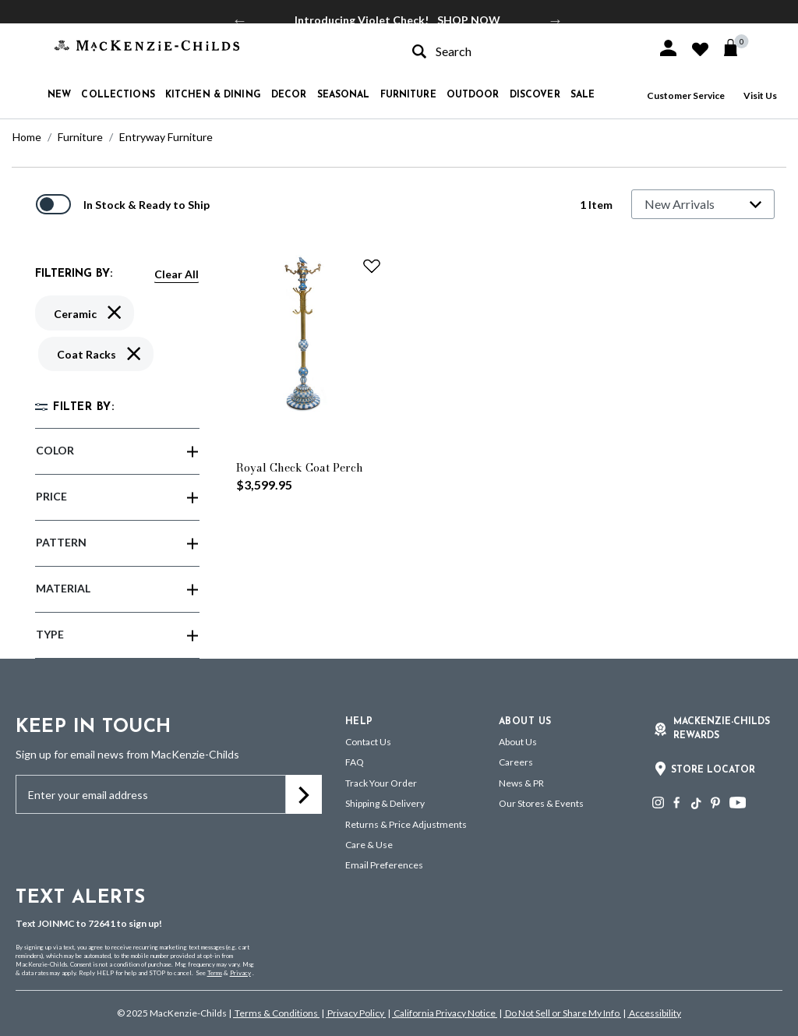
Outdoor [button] (473, 95)
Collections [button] (117, 95)
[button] (668, 48)
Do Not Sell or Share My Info (562, 1013)
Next (555, 20)
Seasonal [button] (343, 95)
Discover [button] (535, 95)
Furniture (80, 136)
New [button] (59, 95)
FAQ (354, 762)
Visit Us (760, 95)
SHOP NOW (468, 20)
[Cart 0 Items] (737, 47)
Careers (516, 762)
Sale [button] (582, 95)
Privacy (240, 973)
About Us (518, 742)
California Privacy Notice (444, 1013)
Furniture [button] (408, 95)
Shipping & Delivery (385, 803)
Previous (240, 20)
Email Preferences (384, 865)
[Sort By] (703, 204)
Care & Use (369, 844)
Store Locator (713, 770)
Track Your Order (381, 783)
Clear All (176, 274)
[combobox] (520, 51)
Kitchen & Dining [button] (213, 95)
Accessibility (654, 1013)
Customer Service (686, 95)
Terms (214, 973)
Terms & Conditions (276, 1013)
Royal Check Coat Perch (299, 467)
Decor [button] (289, 95)
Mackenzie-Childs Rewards (721, 729)
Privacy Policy (356, 1013)
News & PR (521, 783)
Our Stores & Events (541, 803)
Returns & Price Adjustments (406, 824)
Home (26, 136)
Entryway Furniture (166, 136)
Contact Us (368, 742)
